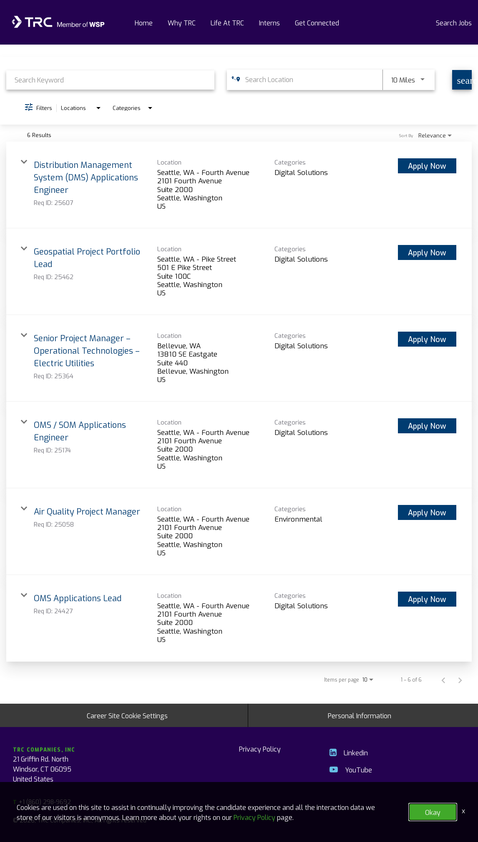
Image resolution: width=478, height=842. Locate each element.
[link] (239, 185)
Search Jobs (454, 22)
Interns (269, 22)
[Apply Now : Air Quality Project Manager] (427, 512)
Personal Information (359, 715)
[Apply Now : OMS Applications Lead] (427, 599)
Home (144, 22)
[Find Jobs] (462, 80)
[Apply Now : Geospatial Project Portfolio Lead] (427, 252)
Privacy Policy (260, 748)
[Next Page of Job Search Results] (460, 679)
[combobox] (110, 80)
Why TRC (182, 22)
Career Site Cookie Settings (127, 715)
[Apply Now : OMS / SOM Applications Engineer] (427, 425)
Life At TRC (227, 22)
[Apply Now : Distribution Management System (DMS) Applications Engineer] (427, 165)
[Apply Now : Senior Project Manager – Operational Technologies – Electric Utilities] (427, 339)
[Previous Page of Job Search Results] (443, 679)
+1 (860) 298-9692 (42, 802)
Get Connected (317, 22)
